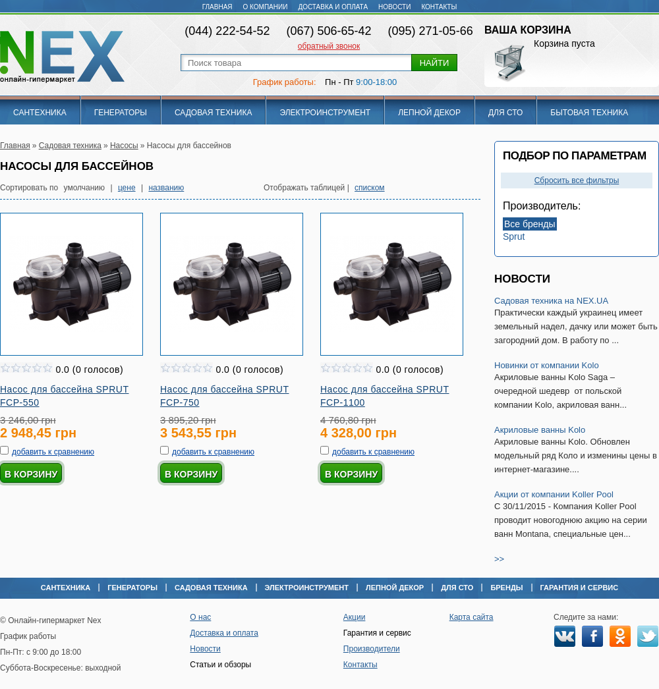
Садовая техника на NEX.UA (551, 301)
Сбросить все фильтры (576, 180)
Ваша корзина (527, 30)
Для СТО (505, 112)
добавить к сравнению (53, 451)
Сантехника (40, 112)
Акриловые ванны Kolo (539, 430)
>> (499, 559)
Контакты (439, 7)
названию (166, 187)
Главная (217, 7)
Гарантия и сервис (579, 588)
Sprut (514, 236)
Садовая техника (213, 112)
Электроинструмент (324, 112)
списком (370, 187)
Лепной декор (429, 112)
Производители (371, 648)
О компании (265, 7)
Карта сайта (471, 617)
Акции (354, 617)
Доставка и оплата (333, 7)
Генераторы (120, 112)
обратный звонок (329, 46)
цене (127, 187)
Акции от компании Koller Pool (554, 494)
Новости (394, 7)
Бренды (506, 588)
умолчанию (84, 187)
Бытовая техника (589, 112)
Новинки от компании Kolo (546, 365)
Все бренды (530, 224)
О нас (200, 617)
